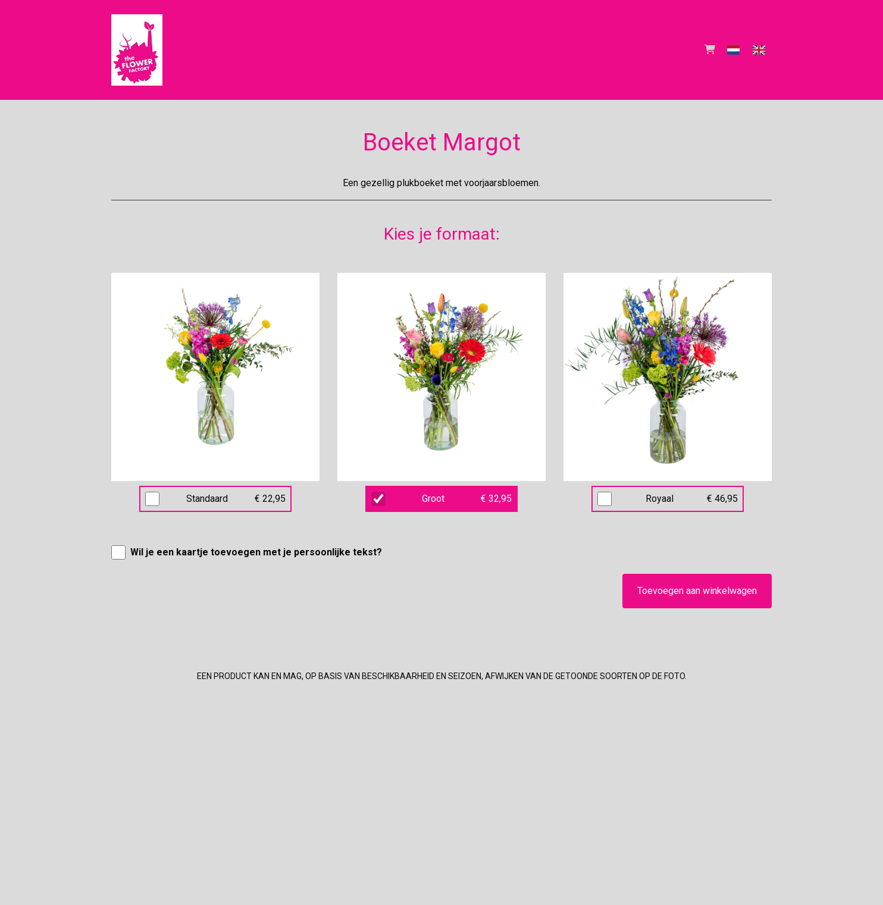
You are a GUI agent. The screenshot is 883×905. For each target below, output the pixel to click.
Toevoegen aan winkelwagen (697, 590)
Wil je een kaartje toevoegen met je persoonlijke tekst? (256, 552)
